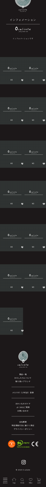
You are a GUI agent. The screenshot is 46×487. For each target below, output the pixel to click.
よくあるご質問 (23, 407)
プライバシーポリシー (23, 429)
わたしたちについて (23, 378)
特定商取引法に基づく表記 (23, 425)
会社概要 (23, 422)
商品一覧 (23, 374)
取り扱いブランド (23, 381)
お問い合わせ (23, 411)
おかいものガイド (23, 403)
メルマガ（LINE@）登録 (23, 392)
